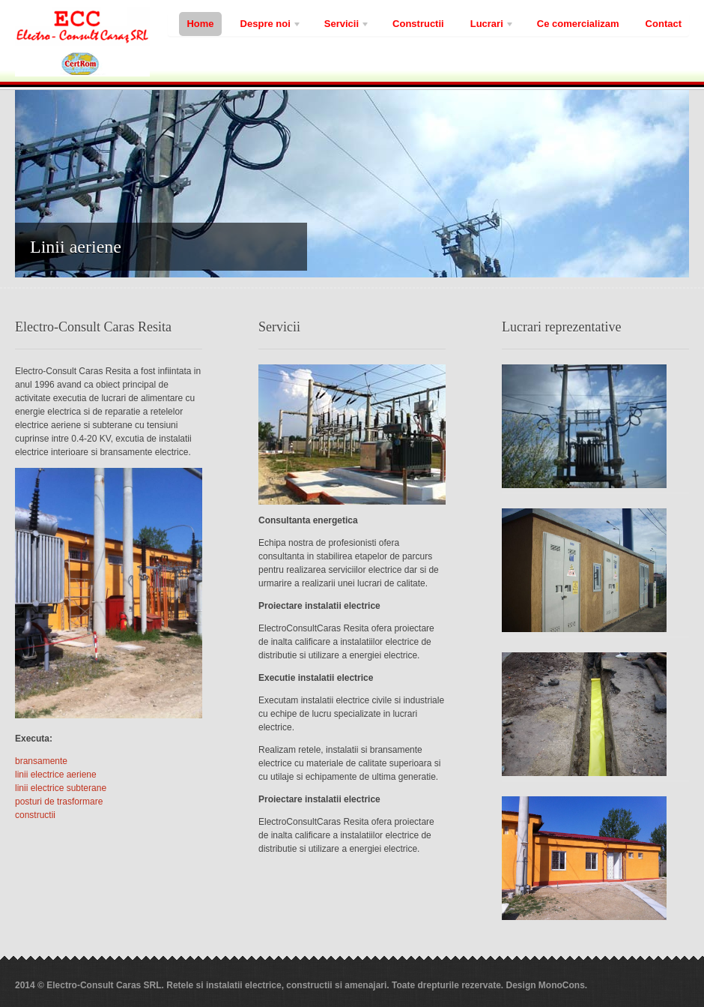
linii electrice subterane (60, 788)
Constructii (418, 23)
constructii (35, 815)
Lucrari (489, 26)
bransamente (41, 761)
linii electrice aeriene (56, 774)
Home (199, 23)
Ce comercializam (578, 23)
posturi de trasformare (59, 801)
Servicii (343, 26)
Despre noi (267, 26)
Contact (664, 23)
